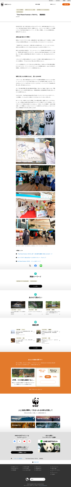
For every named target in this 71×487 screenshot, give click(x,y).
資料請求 (64, 0)
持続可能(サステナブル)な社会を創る (43, 9)
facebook (35, 265)
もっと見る (35, 286)
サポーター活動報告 (20, 9)
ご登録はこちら (22, 452)
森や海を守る (48, 426)
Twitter (30, 265)
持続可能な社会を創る (48, 419)
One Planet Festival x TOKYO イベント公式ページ (28, 261)
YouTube (24, 441)
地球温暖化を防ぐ (23, 419)
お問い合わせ (38, 470)
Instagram (29, 441)
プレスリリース (55, 466)
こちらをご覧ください (43, 485)
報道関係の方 (38, 468)
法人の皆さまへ (58, 0)
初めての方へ (38, 466)
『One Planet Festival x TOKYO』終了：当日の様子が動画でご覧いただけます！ (34, 253)
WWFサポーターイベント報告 (30, 9)
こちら (41, 389)
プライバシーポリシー (56, 471)
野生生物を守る (23, 426)
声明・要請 (54, 468)
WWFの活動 (37, 4)
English (53, 474)
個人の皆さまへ (51, 0)
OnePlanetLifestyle (33, 281)
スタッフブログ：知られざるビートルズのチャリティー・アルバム (31, 257)
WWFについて (52, 4)
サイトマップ (54, 472)
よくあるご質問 (27, 470)
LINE (41, 265)
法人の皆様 (26, 468)
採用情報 (14, 470)
